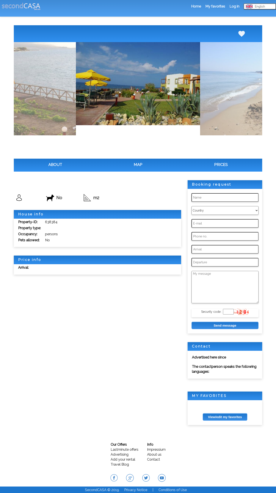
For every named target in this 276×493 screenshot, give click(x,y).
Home (196, 6)
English (255, 7)
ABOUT (55, 164)
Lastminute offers (124, 449)
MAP (138, 164)
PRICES (221, 164)
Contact (153, 459)
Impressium (156, 449)
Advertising (120, 454)
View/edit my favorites (225, 417)
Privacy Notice (135, 490)
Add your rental (123, 459)
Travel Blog (120, 464)
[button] (45, 96)
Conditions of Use (172, 490)
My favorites (215, 6)
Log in (234, 6)
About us (154, 454)
